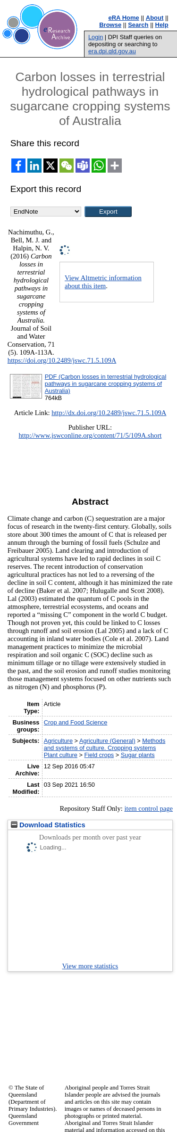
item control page (148, 808)
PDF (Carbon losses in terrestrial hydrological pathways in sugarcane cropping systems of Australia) (105, 383)
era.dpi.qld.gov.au (112, 51)
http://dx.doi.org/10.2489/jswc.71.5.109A (108, 412)
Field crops (99, 754)
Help (162, 24)
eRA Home (124, 17)
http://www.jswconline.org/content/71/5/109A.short (89, 435)
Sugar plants (138, 754)
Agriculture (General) (107, 740)
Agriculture (58, 740)
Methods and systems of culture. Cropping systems (105, 744)
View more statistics (90, 966)
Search (138, 24)
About (155, 17)
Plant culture (60, 754)
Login (95, 37)
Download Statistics (48, 825)
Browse (110, 24)
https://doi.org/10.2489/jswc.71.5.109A (62, 360)
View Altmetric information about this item (103, 282)
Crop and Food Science (75, 722)
